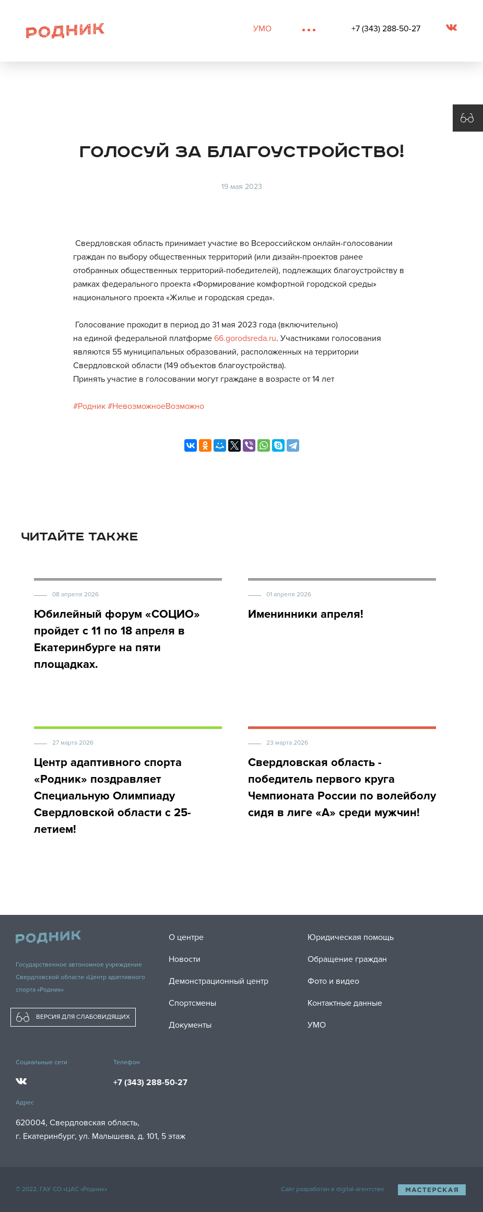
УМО (262, 28)
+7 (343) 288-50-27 (385, 28)
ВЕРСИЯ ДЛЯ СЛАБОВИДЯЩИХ (73, 1017)
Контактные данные (345, 1003)
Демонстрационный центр (218, 981)
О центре (186, 937)
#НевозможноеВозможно (156, 406)
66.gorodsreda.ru (245, 338)
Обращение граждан (347, 959)
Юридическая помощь (351, 937)
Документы (190, 1025)
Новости (185, 959)
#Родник (89, 406)
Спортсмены (192, 1003)
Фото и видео (333, 981)
